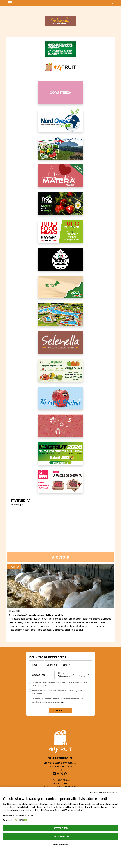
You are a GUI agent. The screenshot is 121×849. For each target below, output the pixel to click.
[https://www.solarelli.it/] (60, 317)
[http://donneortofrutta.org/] (60, 95)
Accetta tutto (61, 828)
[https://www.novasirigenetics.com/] (60, 206)
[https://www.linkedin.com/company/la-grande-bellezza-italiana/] (60, 262)
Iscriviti (60, 710)
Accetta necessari (60, 836)
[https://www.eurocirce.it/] (60, 150)
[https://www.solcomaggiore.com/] (60, 428)
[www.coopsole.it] (60, 484)
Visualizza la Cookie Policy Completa (18, 815)
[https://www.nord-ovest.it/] (60, 123)
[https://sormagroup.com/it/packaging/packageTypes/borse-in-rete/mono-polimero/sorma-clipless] (60, 373)
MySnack (14, 566)
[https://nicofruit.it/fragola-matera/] (60, 178)
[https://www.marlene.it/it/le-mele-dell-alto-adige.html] (60, 400)
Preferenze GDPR (60, 844)
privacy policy (59, 702)
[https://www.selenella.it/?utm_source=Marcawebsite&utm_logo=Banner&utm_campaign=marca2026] (60, 345)
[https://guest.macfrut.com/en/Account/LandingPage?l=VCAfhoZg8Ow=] (60, 456)
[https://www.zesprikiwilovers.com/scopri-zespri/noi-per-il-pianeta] (60, 49)
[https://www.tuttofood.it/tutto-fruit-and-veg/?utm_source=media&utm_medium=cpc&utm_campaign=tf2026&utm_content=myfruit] (60, 234)
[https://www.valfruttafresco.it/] (60, 289)
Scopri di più (17, 504)
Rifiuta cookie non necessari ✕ (103, 792)
